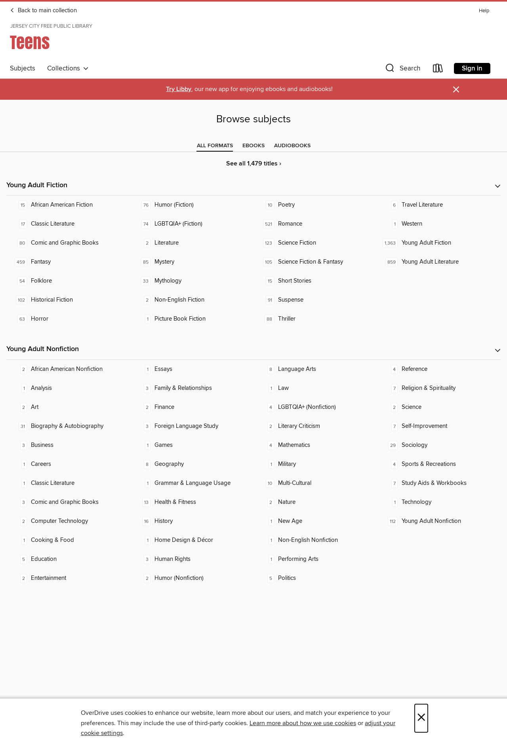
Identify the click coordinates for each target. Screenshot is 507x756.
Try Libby (178, 89)
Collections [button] (68, 68)
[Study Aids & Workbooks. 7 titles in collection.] (439, 483)
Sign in (472, 68)
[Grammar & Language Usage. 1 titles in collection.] (192, 483)
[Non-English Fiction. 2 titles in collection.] (192, 300)
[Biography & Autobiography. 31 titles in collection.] (68, 426)
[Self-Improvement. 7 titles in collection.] (439, 426)
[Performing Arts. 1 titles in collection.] (315, 559)
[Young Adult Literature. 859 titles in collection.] (439, 262)
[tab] (215, 146)
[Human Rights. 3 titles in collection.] (192, 559)
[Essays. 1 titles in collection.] (192, 369)
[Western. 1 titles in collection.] (439, 224)
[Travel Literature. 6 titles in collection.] (439, 205)
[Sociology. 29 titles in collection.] (439, 445)
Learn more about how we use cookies (303, 723)
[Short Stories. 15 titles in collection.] (315, 281)
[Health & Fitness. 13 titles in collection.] (192, 502)
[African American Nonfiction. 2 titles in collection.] (68, 369)
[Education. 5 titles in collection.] (68, 559)
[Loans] (438, 70)
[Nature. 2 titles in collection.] (315, 502)
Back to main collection (43, 10)
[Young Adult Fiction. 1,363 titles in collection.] (439, 243)
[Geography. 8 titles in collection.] (192, 464)
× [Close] (421, 718)
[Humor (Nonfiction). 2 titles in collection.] (192, 578)
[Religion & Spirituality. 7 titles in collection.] (439, 388)
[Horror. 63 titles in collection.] (68, 319)
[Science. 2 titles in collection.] (439, 407)
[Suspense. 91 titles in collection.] (315, 300)
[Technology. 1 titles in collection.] (439, 502)
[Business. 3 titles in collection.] (68, 445)
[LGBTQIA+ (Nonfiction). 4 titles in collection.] (315, 407)
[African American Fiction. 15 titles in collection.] (68, 205)
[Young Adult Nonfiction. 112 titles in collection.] (439, 521)
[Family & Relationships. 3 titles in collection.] (192, 388)
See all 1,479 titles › (253, 164)
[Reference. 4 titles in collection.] (439, 369)
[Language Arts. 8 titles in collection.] (315, 369)
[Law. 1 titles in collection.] (315, 388)
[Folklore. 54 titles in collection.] (68, 281)
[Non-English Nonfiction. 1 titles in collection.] (315, 540)
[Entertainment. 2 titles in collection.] (68, 578)
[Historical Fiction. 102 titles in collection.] (68, 300)
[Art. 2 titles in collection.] (68, 407)
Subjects (22, 68)
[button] (402, 70)
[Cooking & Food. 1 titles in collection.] (68, 540)
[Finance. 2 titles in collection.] (192, 407)
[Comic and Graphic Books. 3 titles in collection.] (68, 502)
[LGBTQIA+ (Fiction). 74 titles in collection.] (192, 224)
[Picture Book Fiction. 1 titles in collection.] (192, 319)
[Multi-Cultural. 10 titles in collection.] (315, 483)
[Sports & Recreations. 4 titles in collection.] (439, 464)
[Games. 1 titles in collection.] (192, 445)
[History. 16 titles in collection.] (192, 521)
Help (484, 11)
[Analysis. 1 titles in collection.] (68, 388)
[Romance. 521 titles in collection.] (315, 224)
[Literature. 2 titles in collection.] (192, 243)
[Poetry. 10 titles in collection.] (315, 205)
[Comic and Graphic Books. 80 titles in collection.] (68, 243)
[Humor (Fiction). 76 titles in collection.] (192, 205)
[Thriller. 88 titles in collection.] (315, 319)
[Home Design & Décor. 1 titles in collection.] (192, 540)
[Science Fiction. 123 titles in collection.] (315, 243)
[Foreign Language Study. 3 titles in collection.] (192, 426)
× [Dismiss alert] (456, 90)
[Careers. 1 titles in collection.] (68, 464)
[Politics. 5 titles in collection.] (315, 578)
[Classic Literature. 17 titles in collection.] (68, 224)
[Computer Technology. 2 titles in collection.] (68, 521)
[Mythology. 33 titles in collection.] (192, 281)
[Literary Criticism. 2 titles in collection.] (315, 426)
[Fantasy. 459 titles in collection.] (68, 262)
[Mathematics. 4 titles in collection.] (315, 445)
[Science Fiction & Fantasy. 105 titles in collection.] (315, 262)
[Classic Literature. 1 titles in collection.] (68, 483)
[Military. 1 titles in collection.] (315, 464)
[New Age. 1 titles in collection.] (315, 521)
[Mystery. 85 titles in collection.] (192, 262)
